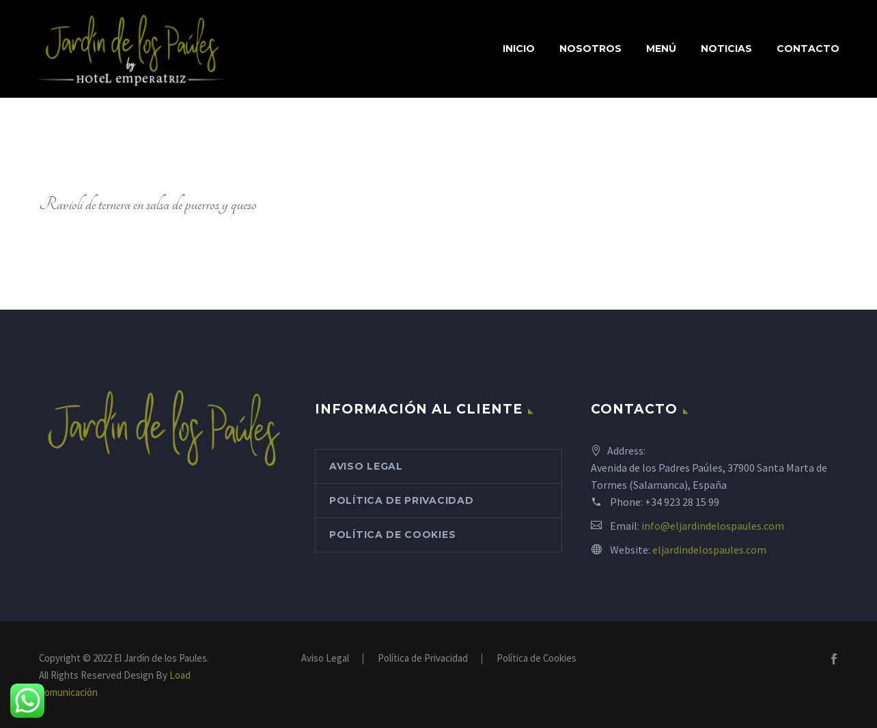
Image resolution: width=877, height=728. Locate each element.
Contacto (808, 48)
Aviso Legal (366, 466)
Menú (661, 48)
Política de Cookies (392, 534)
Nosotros (590, 48)
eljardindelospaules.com (709, 549)
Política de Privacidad (401, 500)
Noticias (726, 48)
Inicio (519, 48)
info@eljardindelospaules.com (712, 525)
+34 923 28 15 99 (682, 502)
